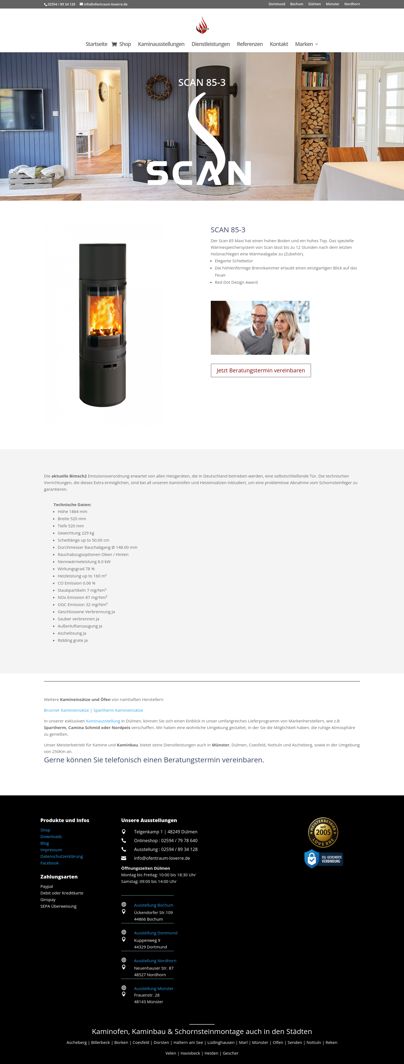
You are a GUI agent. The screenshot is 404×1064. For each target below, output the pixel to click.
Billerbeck (100, 1042)
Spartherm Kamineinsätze (118, 710)
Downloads (51, 836)
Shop (125, 45)
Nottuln (313, 1042)
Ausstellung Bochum (153, 905)
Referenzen (250, 45)
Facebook (49, 863)
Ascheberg (77, 1042)
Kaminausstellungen (161, 45)
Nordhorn (352, 4)
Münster (332, 4)
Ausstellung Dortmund (156, 932)
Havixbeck (190, 1053)
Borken (121, 1042)
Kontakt (279, 45)
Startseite (96, 45)
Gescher (230, 1053)
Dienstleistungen (211, 45)
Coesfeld (140, 1042)
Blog (44, 843)
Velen (170, 1053)
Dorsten (161, 1042)
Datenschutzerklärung (61, 856)
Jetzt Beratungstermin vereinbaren (261, 370)
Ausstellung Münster (154, 988)
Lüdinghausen (221, 1042)
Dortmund (277, 4)
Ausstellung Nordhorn (155, 960)
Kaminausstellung (103, 721)
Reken (331, 1042)
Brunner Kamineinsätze (66, 710)
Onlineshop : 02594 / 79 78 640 (166, 840)
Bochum (296, 4)
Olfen (278, 1042)
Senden (294, 1042)
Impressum (51, 849)
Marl (243, 1042)
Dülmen (314, 4)
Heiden (211, 1053)
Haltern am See (188, 1042)
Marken (304, 45)
